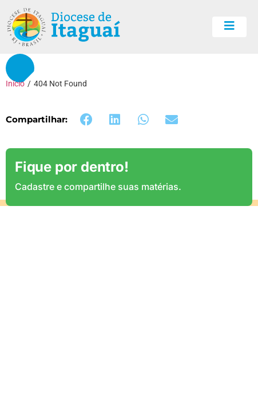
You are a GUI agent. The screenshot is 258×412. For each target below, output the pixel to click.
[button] (86, 119)
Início (15, 83)
